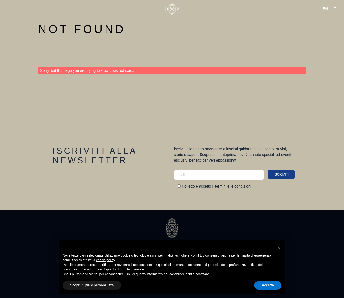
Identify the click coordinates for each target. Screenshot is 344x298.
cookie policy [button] (105, 260)
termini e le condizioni (233, 186)
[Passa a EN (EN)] (325, 9)
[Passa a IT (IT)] (334, 9)
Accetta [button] (268, 285)
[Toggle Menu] (8, 9)
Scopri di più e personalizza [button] (92, 285)
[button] (279, 247)
